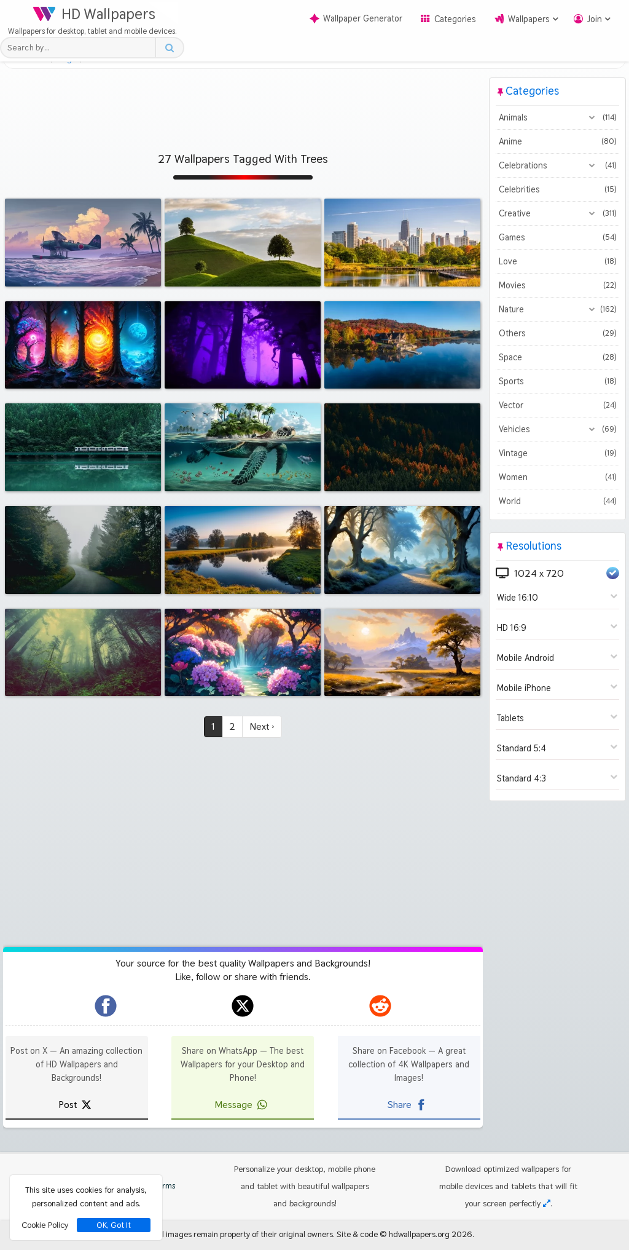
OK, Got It (113, 1225)
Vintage (557, 453)
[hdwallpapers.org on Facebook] (106, 1006)
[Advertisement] (242, 105)
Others (557, 333)
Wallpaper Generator (356, 18)
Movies (557, 285)
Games (557, 237)
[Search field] (81, 47)
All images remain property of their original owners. (245, 1234)
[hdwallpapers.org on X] (243, 1006)
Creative (557, 213)
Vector (557, 405)
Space (557, 357)
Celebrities (557, 189)
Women (557, 477)
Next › (262, 726)
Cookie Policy (44, 1224)
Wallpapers (529, 19)
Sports (557, 381)
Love (557, 261)
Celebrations (557, 165)
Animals (557, 117)
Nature (557, 309)
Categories (455, 19)
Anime (557, 141)
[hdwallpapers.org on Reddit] (380, 1006)
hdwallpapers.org (419, 1234)
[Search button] (169, 47)
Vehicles (557, 429)
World (557, 501)
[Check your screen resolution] (546, 1203)
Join (594, 19)
